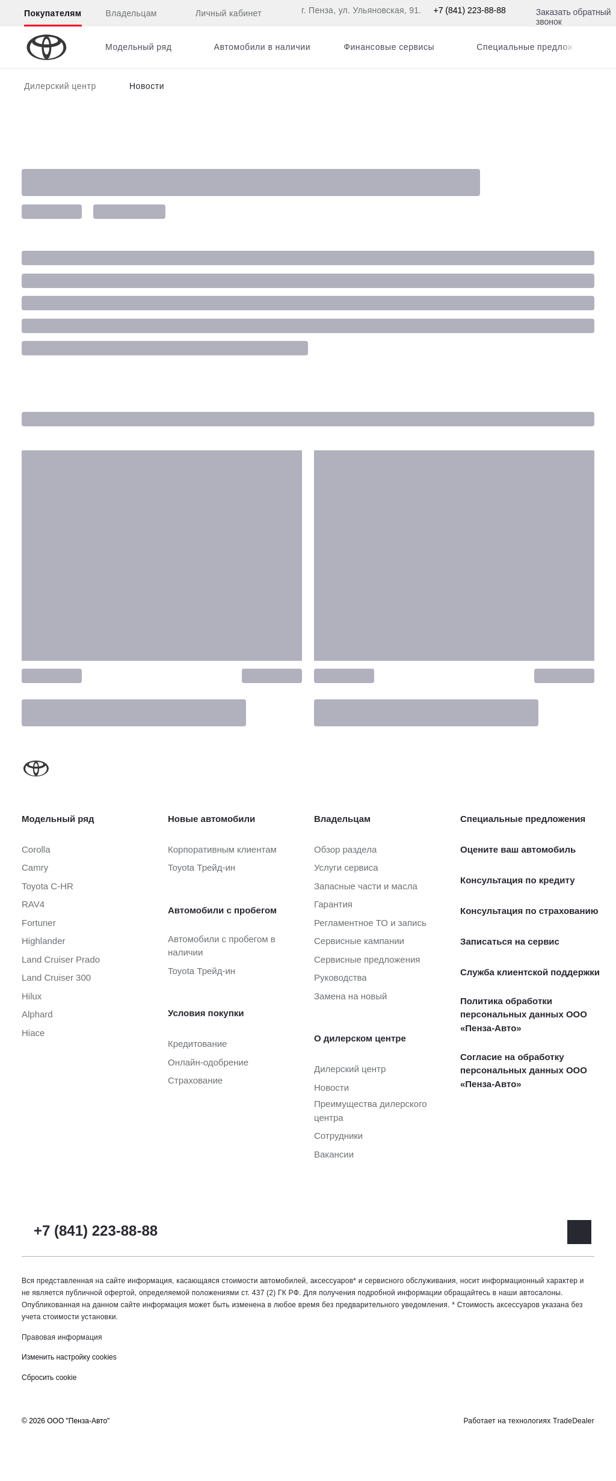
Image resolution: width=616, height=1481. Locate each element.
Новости (146, 86)
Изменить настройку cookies (69, 1357)
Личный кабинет (221, 13)
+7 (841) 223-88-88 (470, 10)
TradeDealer (573, 1421)
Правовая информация (62, 1337)
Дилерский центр (60, 86)
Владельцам (131, 13)
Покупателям (53, 13)
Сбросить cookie (49, 1377)
